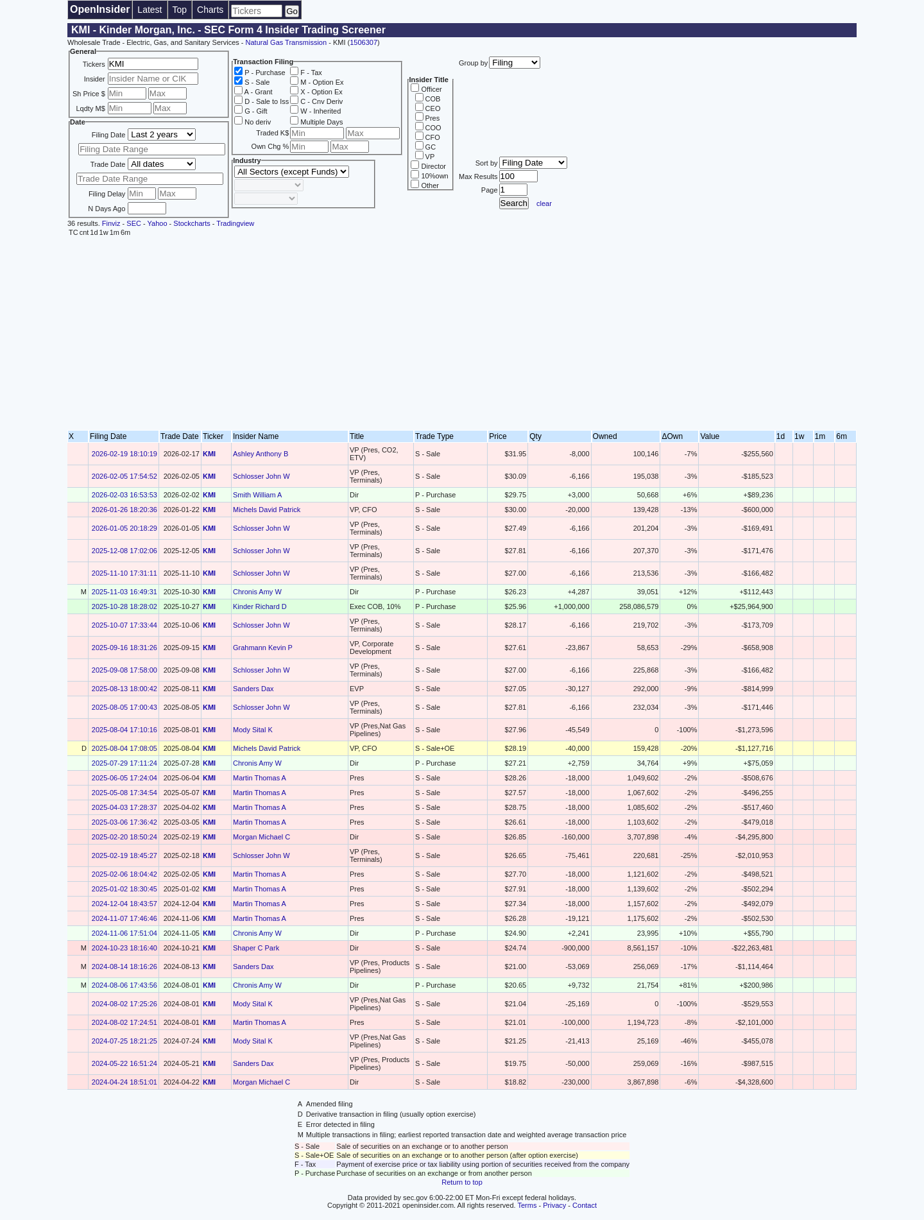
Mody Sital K (253, 730)
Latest (149, 9)
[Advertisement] (462, 334)
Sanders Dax (253, 688)
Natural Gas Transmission (286, 42)
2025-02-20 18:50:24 (124, 837)
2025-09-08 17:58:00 (124, 670)
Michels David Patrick (266, 509)
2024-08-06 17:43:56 (124, 985)
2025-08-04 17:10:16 (124, 730)
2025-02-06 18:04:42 (124, 874)
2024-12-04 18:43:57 (124, 903)
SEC (133, 223)
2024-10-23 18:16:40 (124, 948)
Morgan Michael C (261, 837)
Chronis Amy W (257, 592)
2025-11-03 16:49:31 (124, 592)
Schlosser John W (261, 476)
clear (544, 203)
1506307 (363, 42)
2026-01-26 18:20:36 (124, 509)
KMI (209, 454)
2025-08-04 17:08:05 (124, 748)
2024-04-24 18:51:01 (124, 1082)
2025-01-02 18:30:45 (124, 889)
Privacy (554, 1205)
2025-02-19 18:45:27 (124, 855)
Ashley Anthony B (260, 454)
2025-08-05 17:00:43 (124, 707)
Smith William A (257, 495)
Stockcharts (191, 223)
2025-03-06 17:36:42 (124, 822)
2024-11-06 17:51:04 (124, 933)
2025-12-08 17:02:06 (124, 550)
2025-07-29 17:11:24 (124, 763)
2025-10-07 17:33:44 (124, 625)
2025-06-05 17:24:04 (124, 778)
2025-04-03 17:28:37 (124, 807)
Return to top (462, 1182)
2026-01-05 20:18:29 (124, 528)
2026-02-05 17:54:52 (124, 476)
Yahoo (157, 223)
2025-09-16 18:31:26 (124, 647)
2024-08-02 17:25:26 (124, 1004)
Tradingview (235, 223)
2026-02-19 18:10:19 (124, 454)
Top (180, 9)
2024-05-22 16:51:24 (124, 1063)
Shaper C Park (256, 948)
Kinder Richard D (260, 606)
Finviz (111, 223)
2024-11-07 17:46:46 (124, 918)
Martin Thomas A (259, 778)
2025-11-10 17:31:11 (124, 573)
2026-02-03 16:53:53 (124, 495)
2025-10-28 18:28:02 (124, 606)
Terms (527, 1205)
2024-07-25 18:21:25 (124, 1041)
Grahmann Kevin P (263, 647)
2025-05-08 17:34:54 (124, 792)
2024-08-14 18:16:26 (124, 966)
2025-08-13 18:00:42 (124, 688)
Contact (584, 1205)
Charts (210, 9)
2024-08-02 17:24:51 (124, 1022)
